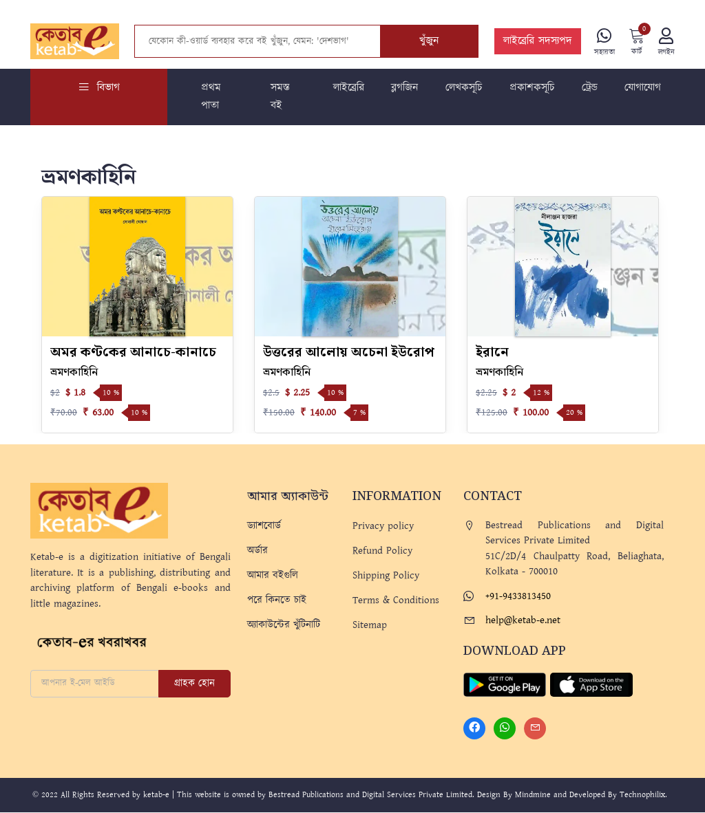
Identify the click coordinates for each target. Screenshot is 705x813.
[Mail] (535, 729)
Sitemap (369, 625)
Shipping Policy (385, 576)
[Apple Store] (591, 685)
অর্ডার (257, 551)
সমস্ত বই (280, 97)
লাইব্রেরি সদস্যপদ (536, 42)
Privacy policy (383, 526)
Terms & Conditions (395, 601)
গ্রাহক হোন (194, 684)
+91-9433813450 (518, 596)
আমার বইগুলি (272, 576)
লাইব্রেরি (348, 88)
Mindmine (533, 795)
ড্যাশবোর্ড (264, 526)
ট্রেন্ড (590, 88)
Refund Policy (382, 551)
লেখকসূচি (463, 88)
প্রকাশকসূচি (531, 88)
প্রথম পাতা (211, 97)
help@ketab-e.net (522, 621)
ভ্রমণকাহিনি (74, 373)
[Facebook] (474, 729)
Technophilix (642, 795)
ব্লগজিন (404, 88)
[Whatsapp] (505, 729)
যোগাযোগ (642, 88)
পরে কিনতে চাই (276, 601)
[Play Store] (504, 685)
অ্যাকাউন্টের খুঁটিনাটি (283, 625)
